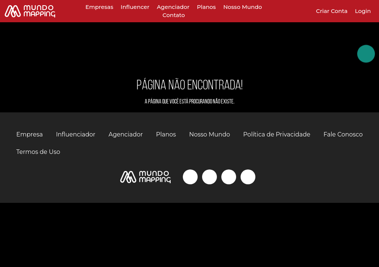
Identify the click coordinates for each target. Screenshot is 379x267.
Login (363, 10)
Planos (206, 6)
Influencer (135, 6)
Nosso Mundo (242, 6)
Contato (173, 15)
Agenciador (173, 6)
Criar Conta (332, 10)
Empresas (99, 6)
